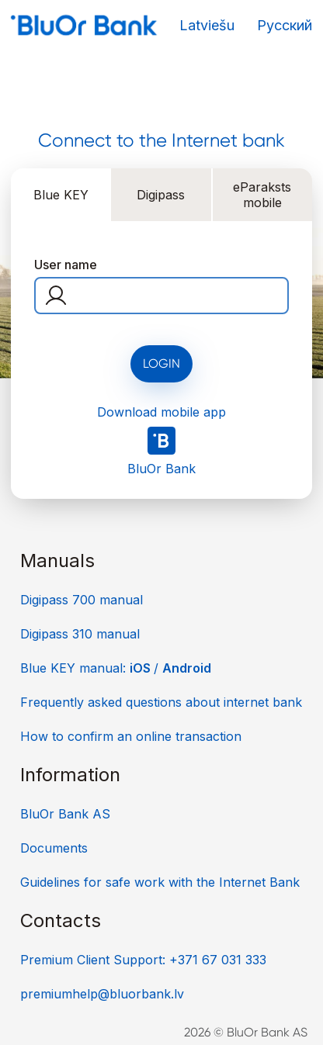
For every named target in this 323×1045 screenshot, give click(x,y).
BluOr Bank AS (65, 814)
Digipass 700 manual (81, 599)
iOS (142, 668)
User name (65, 264)
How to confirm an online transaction (130, 736)
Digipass (161, 194)
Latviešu (206, 25)
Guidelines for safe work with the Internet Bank (160, 882)
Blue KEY (61, 194)
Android (186, 668)
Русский (284, 25)
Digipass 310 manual (80, 634)
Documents (54, 848)
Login (161, 363)
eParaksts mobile (262, 194)
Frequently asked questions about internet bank (161, 702)
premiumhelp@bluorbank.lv (102, 994)
